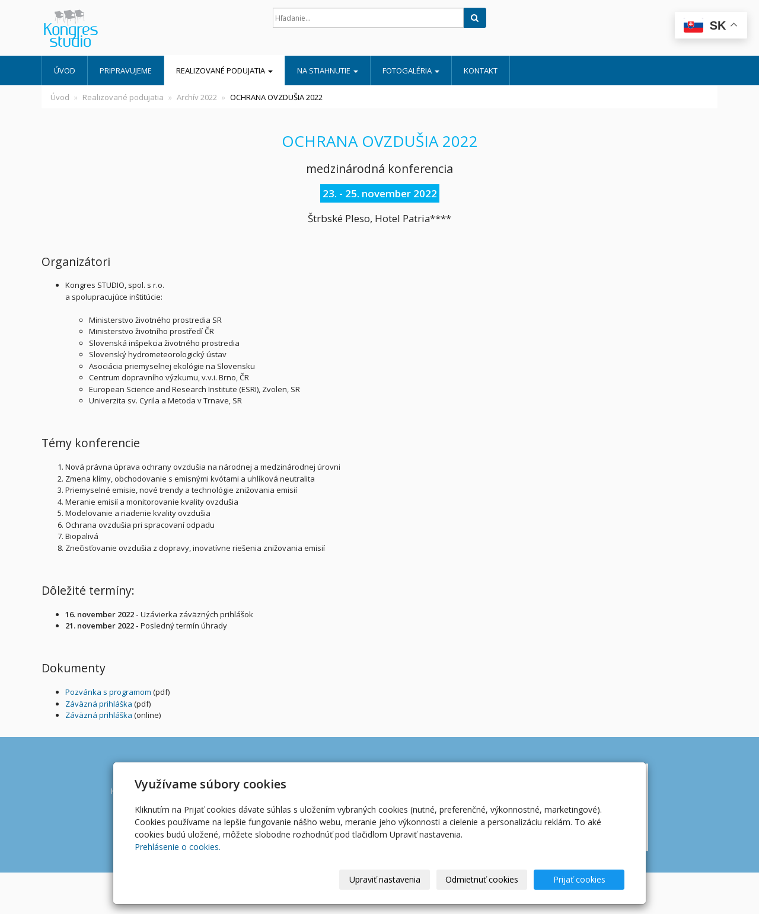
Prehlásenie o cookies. (178, 846)
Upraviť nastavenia (384, 879)
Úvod (64, 70)
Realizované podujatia (224, 70)
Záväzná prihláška (98, 703)
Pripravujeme (126, 70)
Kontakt (481, 70)
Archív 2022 (197, 97)
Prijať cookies (579, 879)
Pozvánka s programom (108, 692)
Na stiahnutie (327, 70)
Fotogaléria (410, 70)
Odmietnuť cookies (481, 879)
